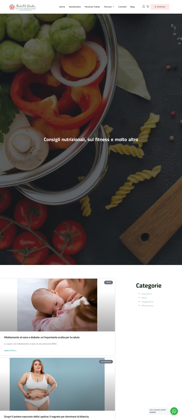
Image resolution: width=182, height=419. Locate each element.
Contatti (122, 6)
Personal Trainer (92, 6)
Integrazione (147, 302)
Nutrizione (146, 294)
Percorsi (109, 7)
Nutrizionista (75, 6)
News (144, 298)
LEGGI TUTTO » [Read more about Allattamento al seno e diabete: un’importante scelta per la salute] (10, 351)
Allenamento (148, 306)
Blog (132, 6)
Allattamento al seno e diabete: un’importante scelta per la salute (42, 337)
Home (62, 6)
